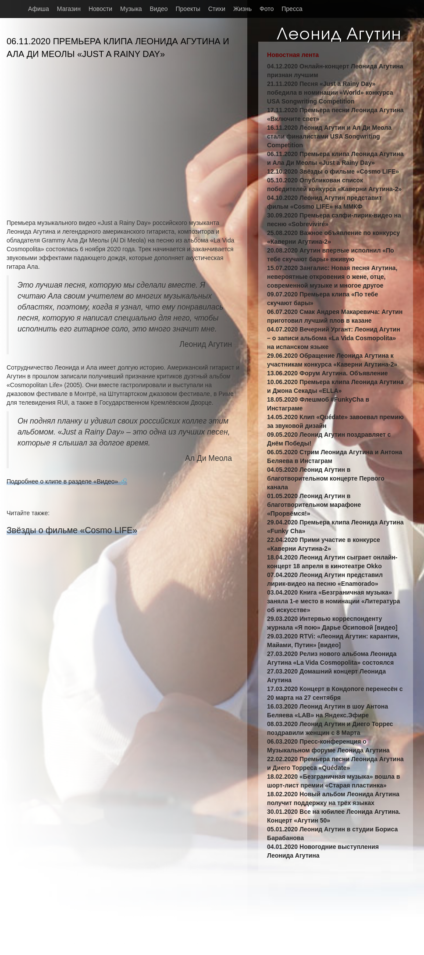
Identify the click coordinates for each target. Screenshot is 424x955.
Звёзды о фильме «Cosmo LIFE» (72, 530)
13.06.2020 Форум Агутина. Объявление (327, 373)
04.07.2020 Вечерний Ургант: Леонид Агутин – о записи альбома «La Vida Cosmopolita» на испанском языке (333, 338)
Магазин (69, 8)
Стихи (216, 8)
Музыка (131, 8)
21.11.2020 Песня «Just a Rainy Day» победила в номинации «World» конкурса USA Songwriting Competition (330, 92)
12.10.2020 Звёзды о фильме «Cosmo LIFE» (333, 171)
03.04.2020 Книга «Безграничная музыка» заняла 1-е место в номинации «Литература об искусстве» (333, 601)
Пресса (291, 8)
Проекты (188, 8)
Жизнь (242, 8)
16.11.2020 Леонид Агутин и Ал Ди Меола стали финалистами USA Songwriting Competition (329, 136)
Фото (267, 8)
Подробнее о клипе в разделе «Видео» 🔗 (67, 481)
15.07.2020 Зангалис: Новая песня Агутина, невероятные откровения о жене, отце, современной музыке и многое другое (332, 276)
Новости (100, 8)
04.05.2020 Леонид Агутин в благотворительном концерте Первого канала (326, 478)
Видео (159, 8)
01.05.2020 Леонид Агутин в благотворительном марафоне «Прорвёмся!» (314, 504)
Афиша (38, 8)
